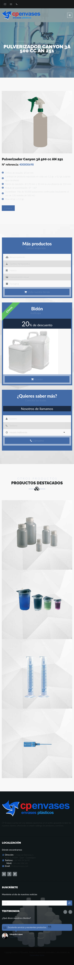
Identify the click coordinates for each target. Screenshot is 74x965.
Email (5, 903)
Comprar (8, 208)
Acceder (38, 379)
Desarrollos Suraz (37, 955)
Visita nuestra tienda (38, 291)
